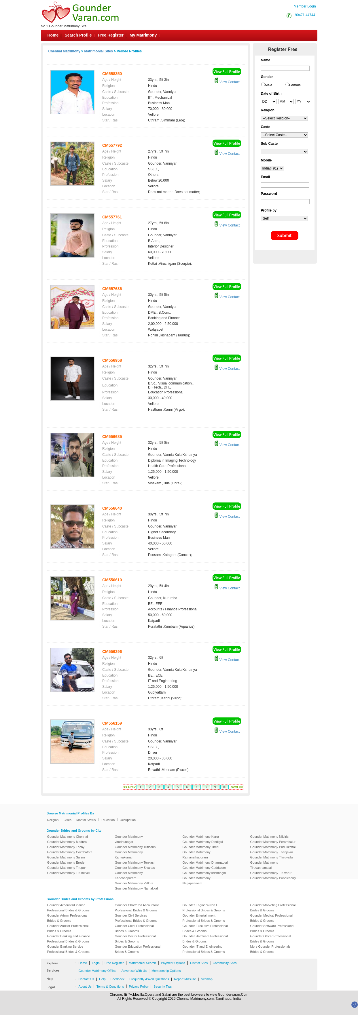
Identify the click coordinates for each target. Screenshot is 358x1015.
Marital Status (86, 820)
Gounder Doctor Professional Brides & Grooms (135, 938)
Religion (53, 820)
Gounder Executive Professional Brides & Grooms (205, 928)
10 (224, 787)
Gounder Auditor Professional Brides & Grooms (68, 928)
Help (102, 979)
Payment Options (173, 963)
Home (53, 35)
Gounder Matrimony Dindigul (203, 841)
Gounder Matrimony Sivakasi (135, 867)
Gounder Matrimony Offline (98, 970)
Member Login (305, 6)
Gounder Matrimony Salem (66, 857)
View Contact (227, 82)
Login (96, 963)
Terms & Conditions (110, 986)
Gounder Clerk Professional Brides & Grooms (134, 928)
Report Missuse (185, 979)
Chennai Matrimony (64, 51)
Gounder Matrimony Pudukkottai (273, 847)
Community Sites (224, 963)
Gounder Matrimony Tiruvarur (271, 873)
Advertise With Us (133, 970)
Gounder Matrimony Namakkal (136, 888)
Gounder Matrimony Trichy (66, 847)
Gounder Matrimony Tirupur (66, 867)
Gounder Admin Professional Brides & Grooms (67, 918)
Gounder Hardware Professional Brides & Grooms (205, 938)
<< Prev (129, 787)
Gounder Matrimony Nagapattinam (197, 880)
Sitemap (206, 979)
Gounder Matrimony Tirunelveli (68, 873)
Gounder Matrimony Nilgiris (269, 836)
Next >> (237, 787)
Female (295, 85)
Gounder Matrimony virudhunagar (129, 839)
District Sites (199, 963)
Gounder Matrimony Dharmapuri (205, 862)
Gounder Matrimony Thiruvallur (272, 857)
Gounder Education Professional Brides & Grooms (137, 949)
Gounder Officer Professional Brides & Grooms (270, 938)
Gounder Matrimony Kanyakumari (129, 854)
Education (108, 820)
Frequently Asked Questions (149, 979)
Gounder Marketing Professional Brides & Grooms (273, 907)
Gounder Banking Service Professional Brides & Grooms (68, 949)
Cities (67, 820)
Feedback (117, 979)
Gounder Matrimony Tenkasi (134, 862)
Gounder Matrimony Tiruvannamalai (264, 865)
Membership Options (166, 970)
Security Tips (163, 986)
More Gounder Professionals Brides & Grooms (270, 949)
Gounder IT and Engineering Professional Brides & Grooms (204, 949)
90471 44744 (305, 15)
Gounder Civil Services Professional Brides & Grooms (136, 918)
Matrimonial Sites (98, 51)
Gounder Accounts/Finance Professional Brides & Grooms (68, 907)
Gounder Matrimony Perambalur (273, 841)
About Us (85, 986)
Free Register (111, 35)
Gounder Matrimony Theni (201, 847)
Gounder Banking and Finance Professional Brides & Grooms (68, 938)
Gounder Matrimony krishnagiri (204, 873)
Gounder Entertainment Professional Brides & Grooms (204, 918)
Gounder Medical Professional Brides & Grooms (271, 918)
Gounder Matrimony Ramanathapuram (197, 854)
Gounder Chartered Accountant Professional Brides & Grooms (137, 907)
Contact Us (86, 979)
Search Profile (78, 35)
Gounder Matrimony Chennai (67, 836)
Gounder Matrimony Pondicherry (273, 878)
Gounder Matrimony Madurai (67, 841)
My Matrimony (143, 35)
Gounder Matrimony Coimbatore (69, 852)
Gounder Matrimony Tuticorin (135, 847)
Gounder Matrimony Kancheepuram (129, 875)
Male (268, 85)
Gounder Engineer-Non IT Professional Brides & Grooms (204, 907)
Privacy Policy (138, 986)
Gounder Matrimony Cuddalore (204, 867)
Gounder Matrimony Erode (66, 862)
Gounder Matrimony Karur (201, 836)
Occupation (128, 820)
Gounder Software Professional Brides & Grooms (272, 928)
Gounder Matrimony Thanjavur (271, 852)
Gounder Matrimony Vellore (134, 883)
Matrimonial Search (142, 963)
